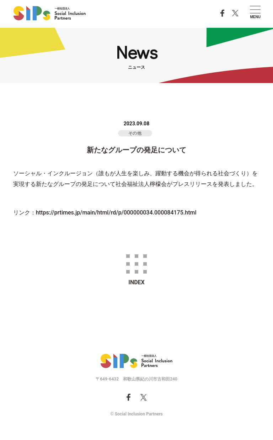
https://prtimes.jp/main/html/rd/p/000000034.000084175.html (116, 212)
